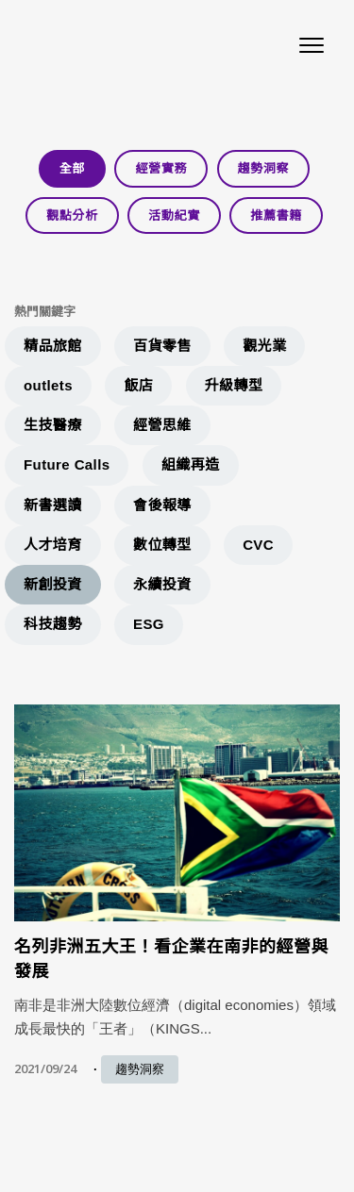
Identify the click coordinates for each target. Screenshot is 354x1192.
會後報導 (162, 505)
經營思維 (162, 425)
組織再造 (190, 464)
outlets (48, 385)
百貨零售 (162, 346)
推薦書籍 (276, 215)
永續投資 (162, 584)
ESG (148, 624)
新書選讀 (53, 505)
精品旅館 (53, 346)
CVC (258, 545)
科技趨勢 (53, 624)
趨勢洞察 (264, 168)
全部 (72, 168)
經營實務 (161, 168)
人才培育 (53, 545)
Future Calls (67, 464)
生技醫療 (53, 425)
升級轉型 (234, 385)
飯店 (138, 385)
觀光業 (264, 346)
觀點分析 (72, 215)
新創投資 (53, 584)
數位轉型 (162, 545)
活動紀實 (174, 215)
